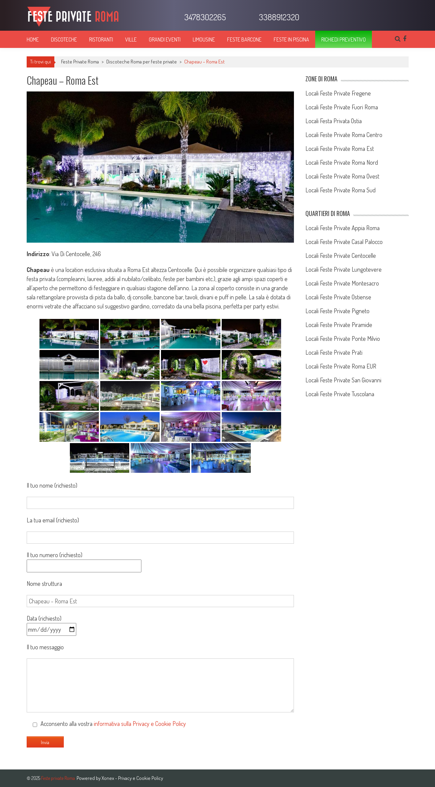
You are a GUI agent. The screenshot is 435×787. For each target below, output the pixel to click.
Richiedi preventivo (343, 39)
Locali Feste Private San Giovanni (343, 380)
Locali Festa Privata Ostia (333, 121)
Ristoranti (101, 39)
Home (33, 39)
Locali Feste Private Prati (333, 352)
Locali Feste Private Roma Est (339, 148)
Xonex (108, 778)
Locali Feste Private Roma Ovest (342, 176)
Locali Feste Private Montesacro (342, 283)
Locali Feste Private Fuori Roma (341, 107)
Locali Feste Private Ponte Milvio (342, 338)
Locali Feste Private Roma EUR (340, 366)
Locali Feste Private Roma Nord (341, 162)
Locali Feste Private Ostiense (338, 297)
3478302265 (204, 16)
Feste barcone (244, 39)
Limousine (204, 39)
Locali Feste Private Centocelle (340, 255)
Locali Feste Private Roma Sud (340, 190)
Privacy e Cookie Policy (140, 778)
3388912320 (278, 16)
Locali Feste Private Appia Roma (342, 228)
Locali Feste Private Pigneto (337, 311)
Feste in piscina (291, 39)
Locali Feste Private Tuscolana (339, 394)
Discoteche (64, 39)
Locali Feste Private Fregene (338, 93)
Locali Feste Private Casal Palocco (344, 241)
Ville (131, 39)
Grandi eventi (165, 39)
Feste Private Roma (80, 61)
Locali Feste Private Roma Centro (343, 134)
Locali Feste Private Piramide (338, 324)
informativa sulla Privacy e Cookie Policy (140, 723)
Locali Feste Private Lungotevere (343, 269)
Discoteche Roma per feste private (141, 61)
